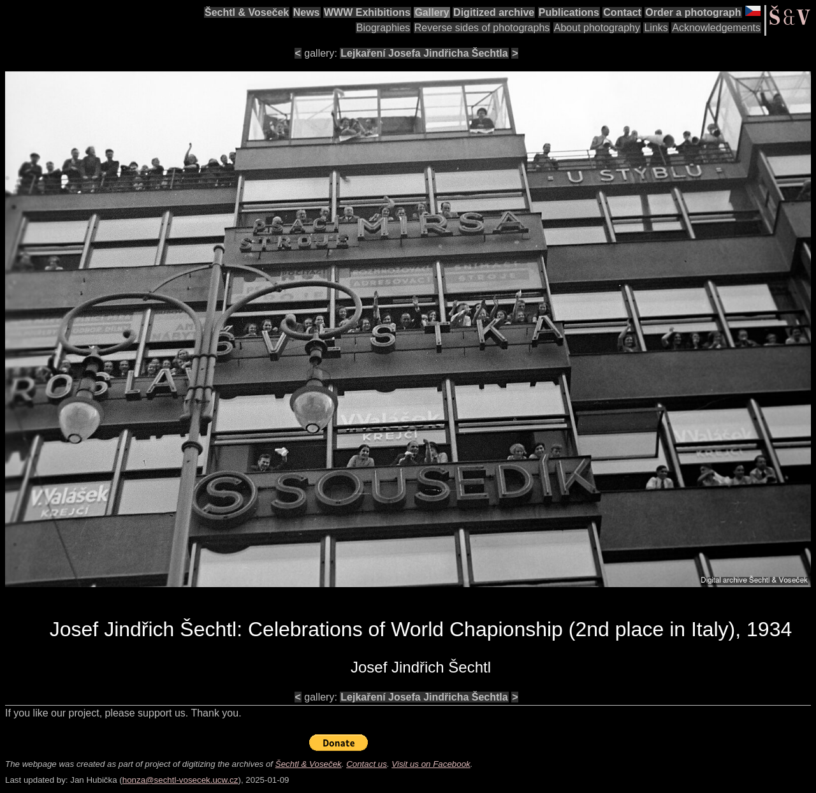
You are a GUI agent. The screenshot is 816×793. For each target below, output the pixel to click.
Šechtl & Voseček (247, 12)
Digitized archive (493, 12)
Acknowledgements (716, 27)
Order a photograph (693, 12)
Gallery (431, 12)
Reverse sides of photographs (482, 27)
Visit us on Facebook (430, 764)
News (306, 12)
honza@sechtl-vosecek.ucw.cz (180, 780)
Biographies (383, 27)
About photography (597, 27)
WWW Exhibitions (367, 12)
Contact (622, 12)
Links (655, 27)
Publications (569, 12)
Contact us (366, 764)
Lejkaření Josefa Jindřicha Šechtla (423, 53)
